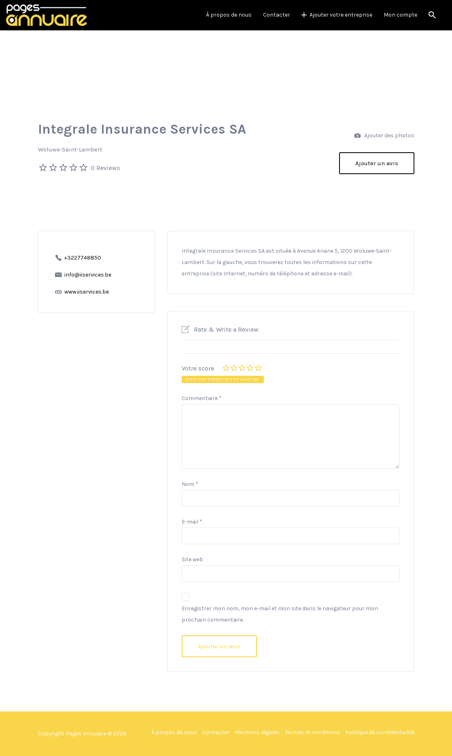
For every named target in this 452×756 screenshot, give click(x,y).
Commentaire (202, 398)
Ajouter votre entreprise (341, 14)
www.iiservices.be (86, 291)
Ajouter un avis (376, 163)
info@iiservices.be (87, 274)
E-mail (192, 521)
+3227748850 (82, 257)
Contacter (276, 14)
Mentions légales (257, 732)
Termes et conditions (312, 732)
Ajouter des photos (384, 136)
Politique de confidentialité (379, 732)
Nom (190, 484)
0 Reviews (105, 168)
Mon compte (400, 14)
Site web (192, 559)
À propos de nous (229, 14)
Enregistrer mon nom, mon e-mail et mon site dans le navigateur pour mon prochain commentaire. (280, 614)
